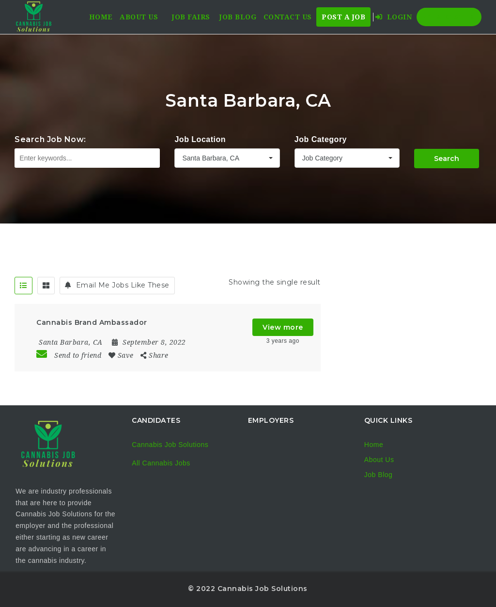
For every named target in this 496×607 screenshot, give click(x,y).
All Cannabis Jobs (161, 463)
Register (449, 17)
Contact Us (288, 17)
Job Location (200, 139)
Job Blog (237, 17)
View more (283, 327)
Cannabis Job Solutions (170, 444)
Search (446, 158)
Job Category (320, 139)
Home (101, 17)
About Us (139, 17)
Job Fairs (191, 17)
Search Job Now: (50, 139)
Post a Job (343, 17)
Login (393, 17)
